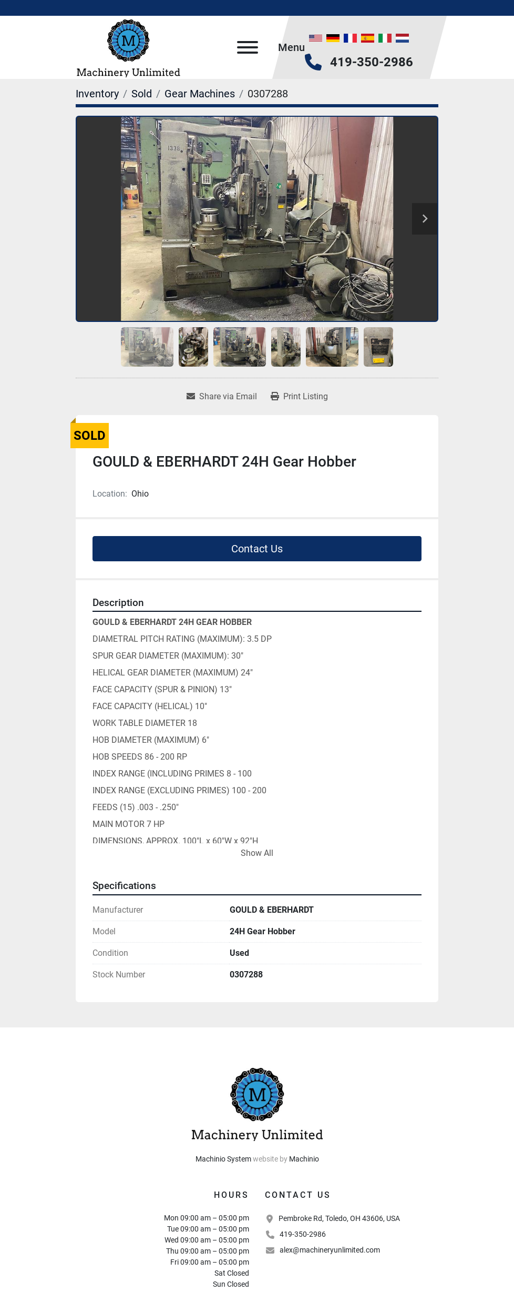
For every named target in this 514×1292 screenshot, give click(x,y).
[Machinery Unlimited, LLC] (257, 1102)
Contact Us (257, 548)
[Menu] (247, 47)
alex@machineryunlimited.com (330, 1250)
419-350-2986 (371, 62)
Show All (257, 853)
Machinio (304, 1159)
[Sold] (141, 93)
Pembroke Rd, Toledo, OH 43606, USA (339, 1218)
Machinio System (223, 1159)
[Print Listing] (299, 397)
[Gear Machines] (200, 93)
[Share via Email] (222, 397)
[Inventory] (97, 93)
